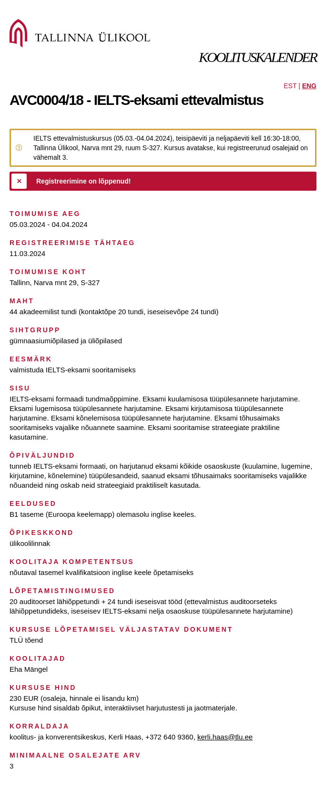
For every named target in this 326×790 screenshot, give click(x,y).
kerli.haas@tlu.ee (225, 737)
